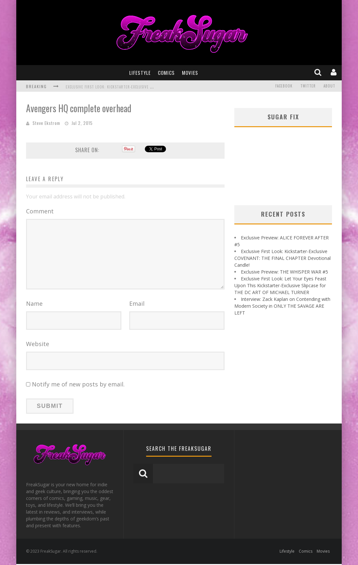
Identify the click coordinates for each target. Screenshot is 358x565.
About (329, 86)
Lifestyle (140, 72)
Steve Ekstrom (46, 123)
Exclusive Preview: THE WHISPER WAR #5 (284, 272)
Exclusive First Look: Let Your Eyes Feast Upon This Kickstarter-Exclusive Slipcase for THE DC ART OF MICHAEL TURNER (280, 285)
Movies (190, 72)
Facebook (284, 86)
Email (137, 304)
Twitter (308, 86)
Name (34, 304)
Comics (166, 72)
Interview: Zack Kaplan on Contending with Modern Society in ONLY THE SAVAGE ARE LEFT (282, 306)
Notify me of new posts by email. (78, 385)
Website (37, 345)
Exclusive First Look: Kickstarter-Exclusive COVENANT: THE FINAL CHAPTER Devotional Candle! (153, 86)
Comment (40, 211)
